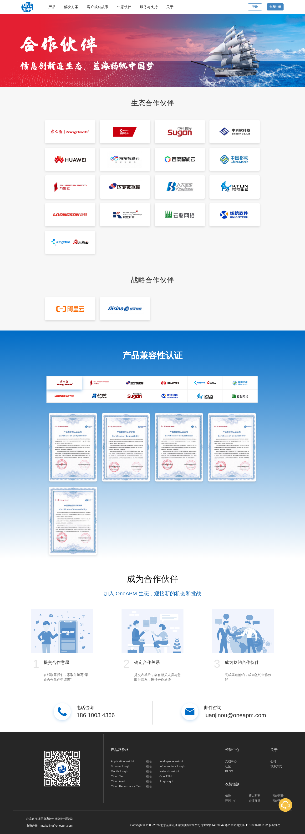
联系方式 (276, 766)
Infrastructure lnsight (172, 766)
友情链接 (232, 784)
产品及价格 (120, 750)
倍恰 (228, 795)
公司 (273, 761)
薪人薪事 (254, 795)
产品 (52, 7)
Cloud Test (117, 776)
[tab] (64, 383)
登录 (255, 7)
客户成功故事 (97, 7)
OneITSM (165, 776)
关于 (169, 7)
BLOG (229, 771)
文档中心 (231, 761)
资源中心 (232, 750)
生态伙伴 (124, 7)
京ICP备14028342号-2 (215, 825)
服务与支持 (149, 7)
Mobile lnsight (119, 771)
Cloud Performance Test (126, 786)
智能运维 (278, 795)
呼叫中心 (231, 800)
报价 (149, 761)
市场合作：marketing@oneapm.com (49, 825)
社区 (228, 766)
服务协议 (274, 825)
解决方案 (71, 7)
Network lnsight (169, 771)
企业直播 (254, 800)
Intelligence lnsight (171, 761)
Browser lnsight (120, 766)
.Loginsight (166, 781)
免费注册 (275, 7)
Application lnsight (122, 761)
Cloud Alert (118, 781)
